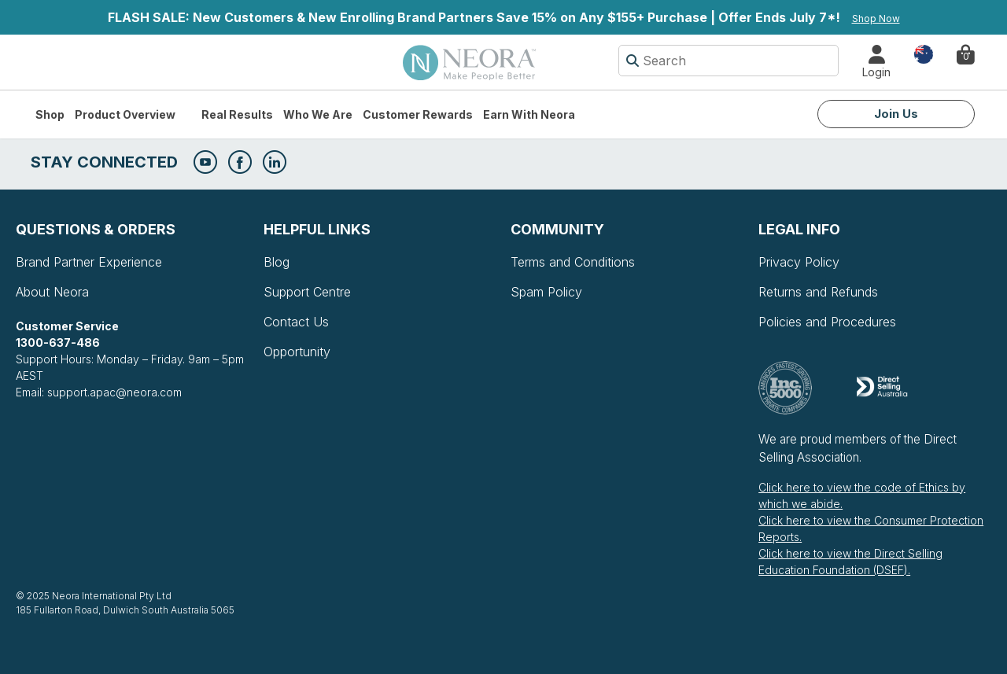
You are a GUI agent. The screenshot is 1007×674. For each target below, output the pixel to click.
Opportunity (297, 351)
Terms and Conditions (573, 262)
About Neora (52, 292)
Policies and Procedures (827, 322)
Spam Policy (546, 292)
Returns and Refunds (818, 292)
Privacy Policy (798, 262)
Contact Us (296, 322)
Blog (277, 262)
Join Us (896, 113)
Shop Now (876, 18)
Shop (50, 114)
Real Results (237, 114)
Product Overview (125, 114)
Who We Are (317, 114)
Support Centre (307, 292)
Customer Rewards (418, 114)
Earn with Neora (529, 114)
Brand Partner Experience (89, 262)
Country (923, 53)
